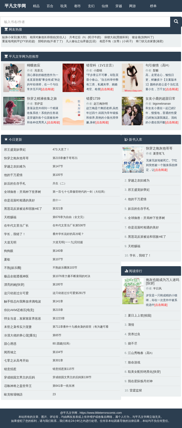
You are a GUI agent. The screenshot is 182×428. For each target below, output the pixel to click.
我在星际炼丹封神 (140, 381)
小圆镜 (98, 70)
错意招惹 (10, 369)
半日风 (157, 288)
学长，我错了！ (15, 234)
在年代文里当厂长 (16, 225)
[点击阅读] (47, 89)
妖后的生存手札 (15, 183)
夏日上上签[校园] (139, 315)
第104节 (58, 352)
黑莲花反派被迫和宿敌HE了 (23, 208)
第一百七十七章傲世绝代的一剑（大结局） (80, 191)
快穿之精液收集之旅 (42, 98)
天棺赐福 (10, 217)
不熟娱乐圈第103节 (65, 267)
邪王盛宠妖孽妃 (15, 149)
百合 (50, 6)
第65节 (57, 335)
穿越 (118, 6)
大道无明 (10, 242)
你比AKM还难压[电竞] (19, 310)
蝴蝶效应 (33, 65)
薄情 (131, 324)
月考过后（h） (78, 37)
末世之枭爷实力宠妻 (18, 327)
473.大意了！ (61, 149)
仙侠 (105, 6)
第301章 (58, 360)
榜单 (153, 6)
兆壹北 (38, 70)
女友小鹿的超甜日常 (160, 98)
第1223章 (59, 318)
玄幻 (91, 6)
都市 (77, 6)
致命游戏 (134, 362)
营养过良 (134, 334)
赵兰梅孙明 (101, 103)
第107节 (58, 259)
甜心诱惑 (10, 343)
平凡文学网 (15, 6)
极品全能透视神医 (16, 276)
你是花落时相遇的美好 (19, 200)
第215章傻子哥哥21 (65, 158)
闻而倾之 (10, 352)
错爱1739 (93, 98)
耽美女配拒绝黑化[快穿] (144, 371)
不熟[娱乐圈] (12, 268)
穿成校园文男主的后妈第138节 (72, 377)
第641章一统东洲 (63, 385)
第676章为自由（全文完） (69, 217)
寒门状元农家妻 (146, 41)
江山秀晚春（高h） (141, 353)
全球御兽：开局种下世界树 (22, 192)
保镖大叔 (110, 37)
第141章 (58, 301)
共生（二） (60, 183)
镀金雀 (136, 37)
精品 (36, 6)
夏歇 (7, 259)
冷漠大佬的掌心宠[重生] (20, 335)
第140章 (58, 250)
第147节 (58, 166)
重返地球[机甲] (11, 41)
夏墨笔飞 (158, 153)
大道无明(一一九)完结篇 (68, 242)
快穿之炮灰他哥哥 (16, 158)
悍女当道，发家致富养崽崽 (22, 318)
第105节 (58, 175)
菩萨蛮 (38, 103)
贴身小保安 (9, 37)
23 (54, 394)
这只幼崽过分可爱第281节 (69, 293)
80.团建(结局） (62, 343)
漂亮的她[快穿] (14, 284)
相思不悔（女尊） (111, 41)
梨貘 (156, 70)
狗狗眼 (8, 251)
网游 (132, 6)
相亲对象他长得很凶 (42, 37)
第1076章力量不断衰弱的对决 (71, 276)
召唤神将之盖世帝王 (18, 386)
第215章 (58, 310)
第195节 (58, 284)
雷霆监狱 (136, 390)
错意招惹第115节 (63, 369)
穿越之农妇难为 (15, 166)
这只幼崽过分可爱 (16, 293)
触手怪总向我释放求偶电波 (22, 301)
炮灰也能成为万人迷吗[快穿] (162, 281)
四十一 (57, 200)
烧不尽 (132, 343)
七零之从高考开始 (16, 360)
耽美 (63, 6)
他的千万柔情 (13, 175)
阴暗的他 (44, 41)
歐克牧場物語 (13, 394)
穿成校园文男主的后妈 (19, 377)
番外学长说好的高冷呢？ (68, 234)
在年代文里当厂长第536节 (69, 225)
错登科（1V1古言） (100, 65)
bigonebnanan (162, 103)
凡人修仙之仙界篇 (77, 41)
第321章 (58, 208)
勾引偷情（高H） (158, 65)
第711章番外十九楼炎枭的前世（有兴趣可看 (81, 326)
